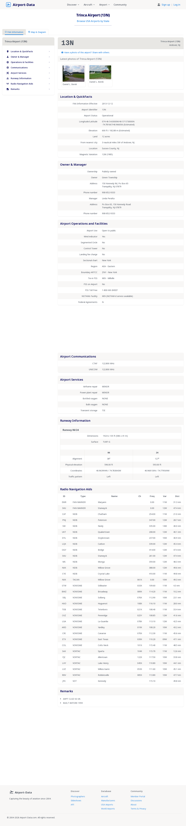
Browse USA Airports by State (93, 21)
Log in (177, 4)
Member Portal (138, 796)
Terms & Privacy (138, 808)
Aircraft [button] (89, 4)
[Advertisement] (28, 122)
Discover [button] (73, 4)
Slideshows (76, 800)
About (133, 804)
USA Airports (107, 804)
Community (120, 4)
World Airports (108, 808)
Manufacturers (108, 800)
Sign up (166, 4)
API (72, 804)
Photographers (78, 796)
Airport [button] (104, 4)
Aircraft (104, 796)
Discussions (136, 800)
